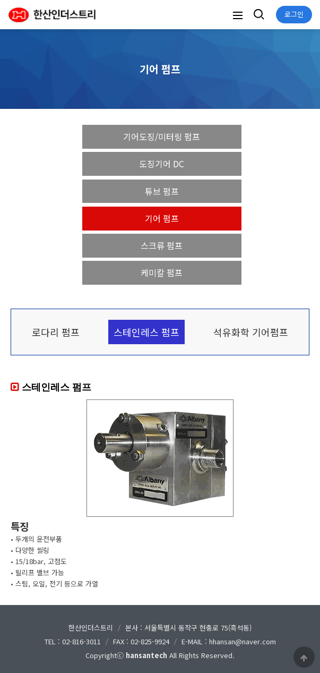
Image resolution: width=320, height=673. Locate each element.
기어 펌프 (162, 218)
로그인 (294, 14)
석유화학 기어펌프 (250, 332)
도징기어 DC (161, 163)
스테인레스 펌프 (146, 332)
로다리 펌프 (56, 332)
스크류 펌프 (162, 245)
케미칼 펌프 (162, 272)
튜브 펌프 (162, 191)
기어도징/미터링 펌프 (161, 136)
